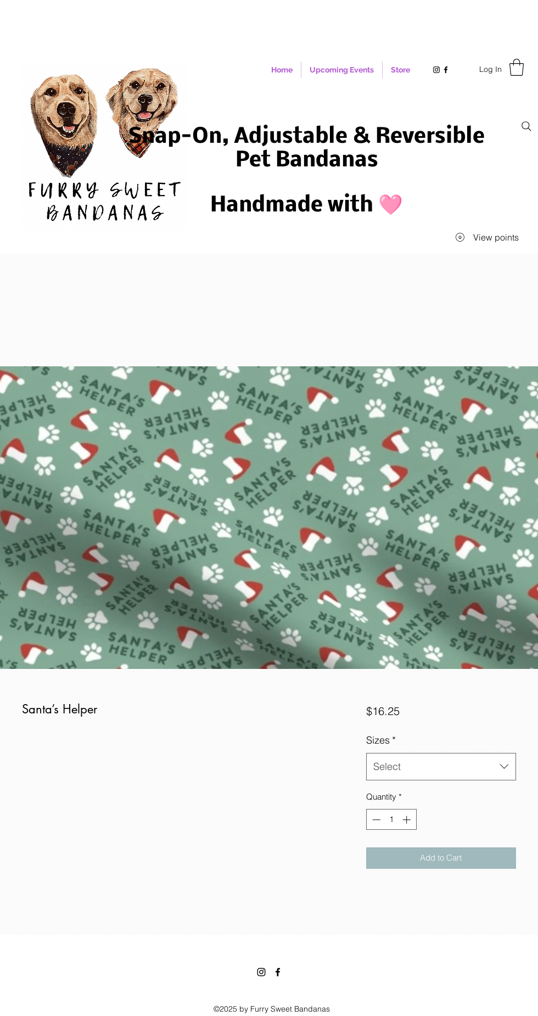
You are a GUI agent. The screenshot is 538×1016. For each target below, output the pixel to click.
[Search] (526, 126)
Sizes (381, 740)
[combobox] (441, 766)
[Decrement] (375, 820)
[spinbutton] (391, 820)
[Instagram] (261, 972)
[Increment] (407, 820)
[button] (516, 67)
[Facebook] (277, 972)
